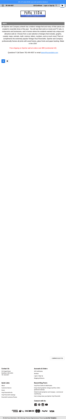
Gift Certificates (38, 371)
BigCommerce (35, 417)
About (3, 385)
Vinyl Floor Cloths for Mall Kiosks (43, 385)
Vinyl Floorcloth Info (7, 392)
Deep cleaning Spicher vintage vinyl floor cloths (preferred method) (47, 388)
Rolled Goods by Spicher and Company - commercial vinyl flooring (48, 393)
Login (45, 5)
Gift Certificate (37, 5)
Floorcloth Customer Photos (9, 397)
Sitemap (22, 417)
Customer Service (6, 388)
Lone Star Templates (50, 417)
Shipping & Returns (39, 378)
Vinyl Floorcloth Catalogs (8, 395)
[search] (56, 5)
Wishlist (36, 373)
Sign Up (52, 5)
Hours (3, 390)
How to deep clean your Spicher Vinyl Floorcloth (47, 396)
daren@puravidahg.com (49, 52)
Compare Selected (57, 358)
